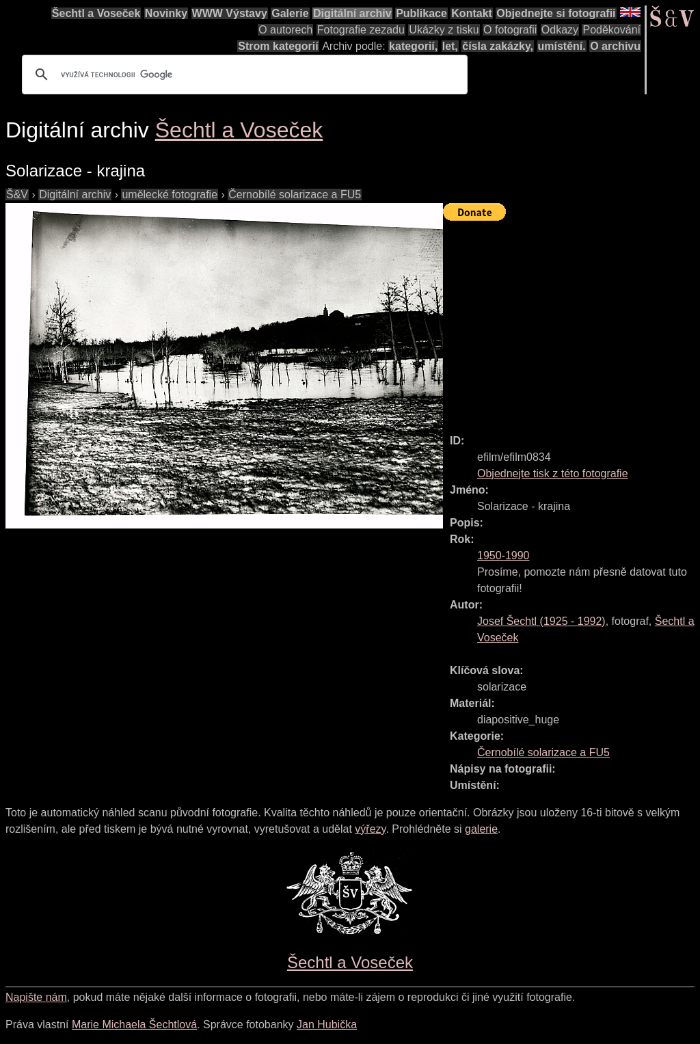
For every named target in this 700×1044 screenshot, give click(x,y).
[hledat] (243, 74)
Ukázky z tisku (444, 30)
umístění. (562, 46)
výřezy (370, 829)
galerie (481, 829)
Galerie (289, 13)
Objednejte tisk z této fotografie (552, 473)
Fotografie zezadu (361, 30)
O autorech (285, 30)
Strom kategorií (278, 46)
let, (450, 46)
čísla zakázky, (497, 46)
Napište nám (36, 997)
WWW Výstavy (229, 13)
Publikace (421, 13)
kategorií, (413, 46)
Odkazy (559, 30)
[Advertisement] (571, 321)
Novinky (166, 13)
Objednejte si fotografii (555, 13)
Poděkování (611, 30)
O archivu (615, 46)
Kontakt (471, 13)
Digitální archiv (352, 13)
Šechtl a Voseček (96, 13)
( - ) (541, 621)
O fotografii (510, 30)
